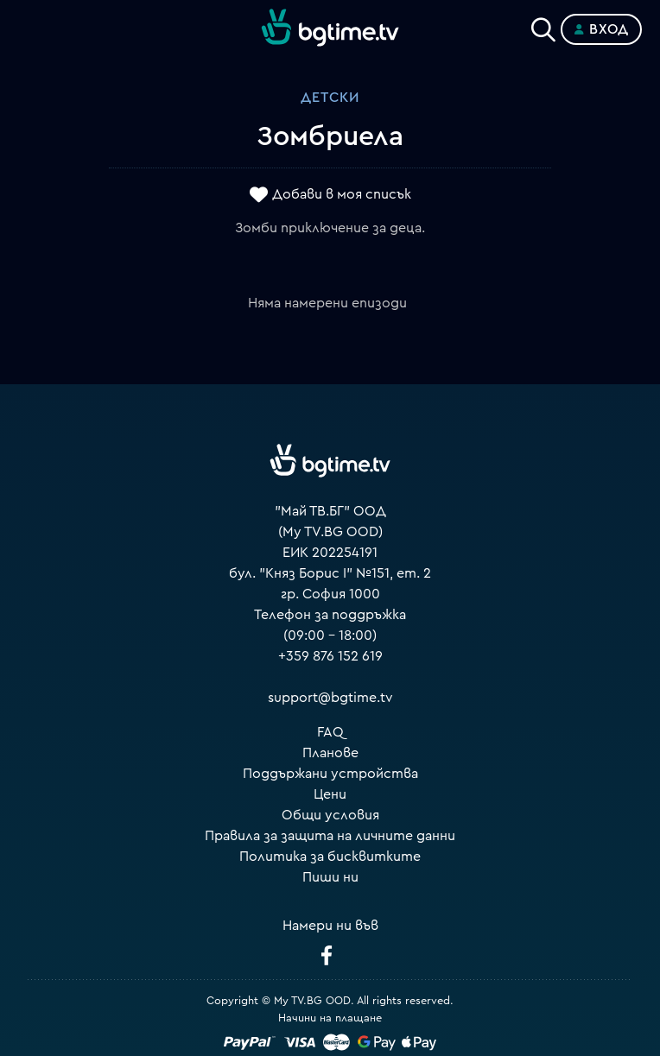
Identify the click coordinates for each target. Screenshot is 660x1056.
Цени (330, 794)
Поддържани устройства (330, 774)
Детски (330, 97)
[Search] (543, 25)
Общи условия (330, 815)
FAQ (330, 732)
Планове (330, 753)
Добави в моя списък (341, 194)
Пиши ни (330, 877)
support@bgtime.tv (330, 698)
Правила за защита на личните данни (330, 836)
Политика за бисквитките (330, 856)
